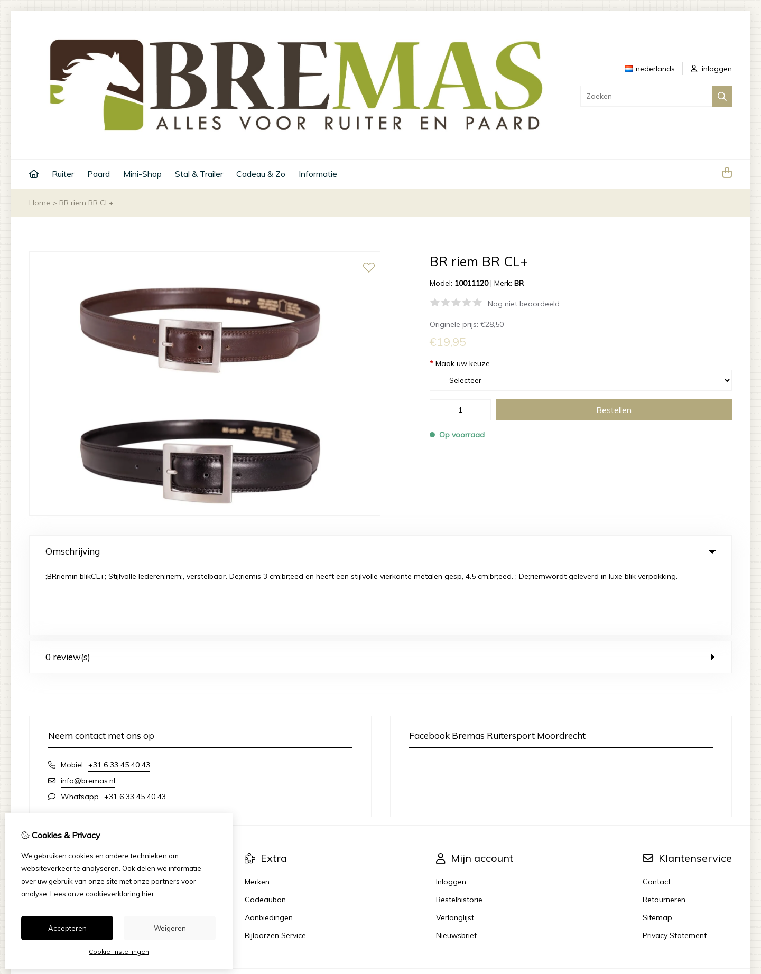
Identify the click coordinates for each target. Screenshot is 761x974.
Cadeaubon (265, 832)
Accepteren (67, 928)
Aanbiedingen (269, 850)
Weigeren (170, 928)
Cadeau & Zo (260, 173)
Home (39, 203)
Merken (257, 814)
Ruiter (63, 173)
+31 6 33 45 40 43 (119, 697)
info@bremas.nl (88, 713)
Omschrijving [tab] (380, 551)
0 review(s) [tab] (380, 589)
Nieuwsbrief (456, 868)
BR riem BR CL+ (86, 203)
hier (148, 893)
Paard (98, 173)
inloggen (711, 68)
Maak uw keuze (460, 363)
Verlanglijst (455, 850)
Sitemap (657, 850)
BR (519, 283)
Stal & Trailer (199, 173)
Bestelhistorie (459, 832)
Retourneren (664, 832)
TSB (726, 915)
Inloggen (451, 814)
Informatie (318, 173)
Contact (657, 814)
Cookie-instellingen (119, 952)
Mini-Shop (142, 173)
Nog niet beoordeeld (524, 303)
